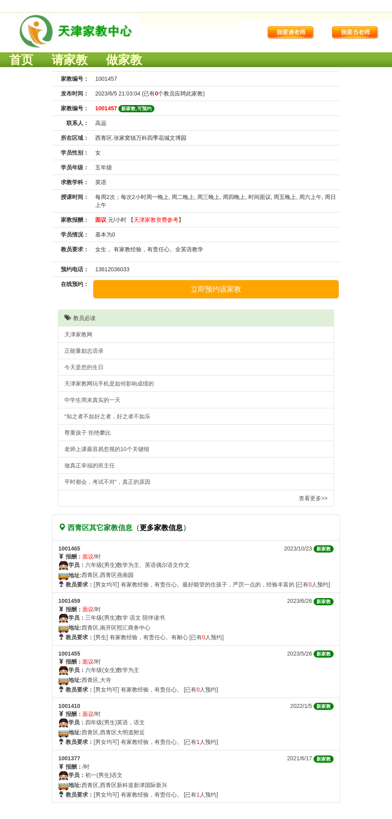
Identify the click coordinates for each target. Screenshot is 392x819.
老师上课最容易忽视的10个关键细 (106, 449)
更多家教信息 (161, 528)
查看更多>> (313, 498)
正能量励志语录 (84, 351)
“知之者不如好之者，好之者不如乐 (107, 416)
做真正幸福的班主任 (89, 465)
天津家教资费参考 (156, 220)
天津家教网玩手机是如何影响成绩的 (109, 383)
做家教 (124, 59)
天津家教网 (78, 334)
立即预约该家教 (216, 289)
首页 (21, 59)
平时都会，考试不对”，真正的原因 (107, 482)
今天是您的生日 (84, 367)
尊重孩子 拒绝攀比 (87, 432)
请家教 (70, 59)
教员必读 (80, 318)
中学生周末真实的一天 (92, 400)
